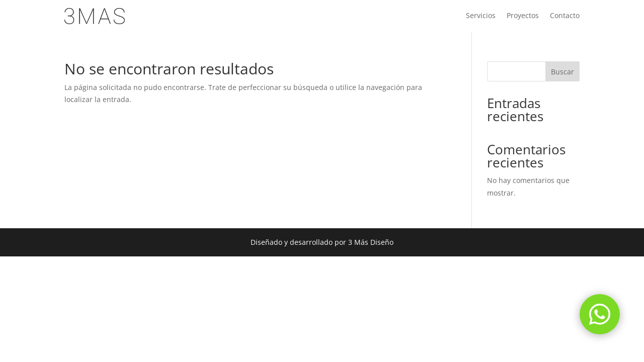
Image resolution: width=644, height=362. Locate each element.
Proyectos (523, 16)
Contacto (565, 16)
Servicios (481, 16)
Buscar (562, 71)
